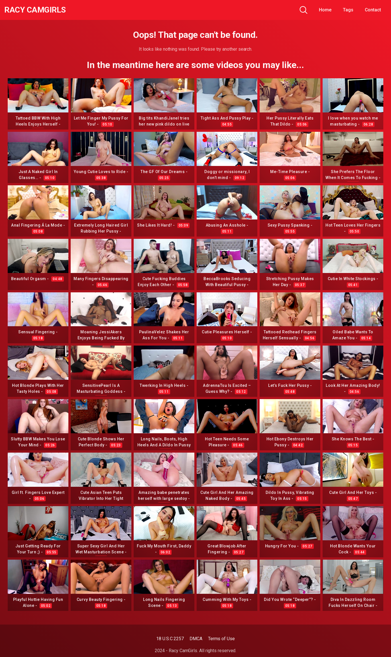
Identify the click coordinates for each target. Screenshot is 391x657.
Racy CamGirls (35, 10)
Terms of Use (221, 638)
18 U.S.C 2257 (170, 638)
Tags (348, 10)
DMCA (196, 638)
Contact (373, 10)
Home (325, 10)
